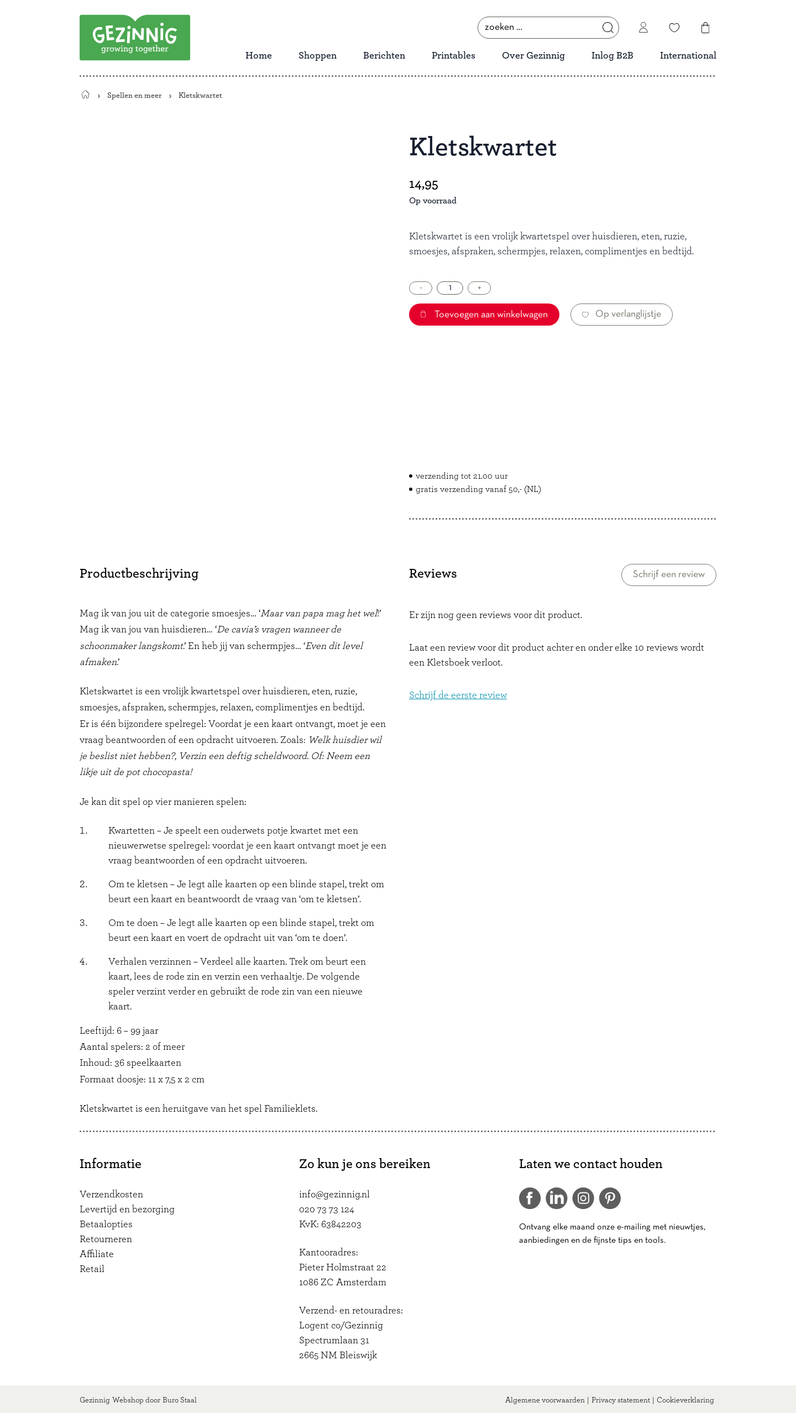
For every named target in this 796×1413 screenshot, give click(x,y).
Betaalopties (106, 1224)
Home (258, 56)
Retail (92, 1269)
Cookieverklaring (685, 1400)
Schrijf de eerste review (458, 695)
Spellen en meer (134, 95)
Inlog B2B (612, 56)
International (688, 56)
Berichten (384, 56)
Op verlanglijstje (621, 314)
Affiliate (97, 1254)
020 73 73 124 (326, 1210)
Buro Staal (180, 1400)
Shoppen (317, 56)
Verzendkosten (111, 1195)
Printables (453, 56)
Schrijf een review (669, 574)
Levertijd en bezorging (127, 1210)
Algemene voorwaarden (545, 1400)
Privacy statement (620, 1400)
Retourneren (106, 1239)
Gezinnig (95, 1400)
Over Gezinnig (533, 56)
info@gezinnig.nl (334, 1195)
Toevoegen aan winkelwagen (484, 315)
